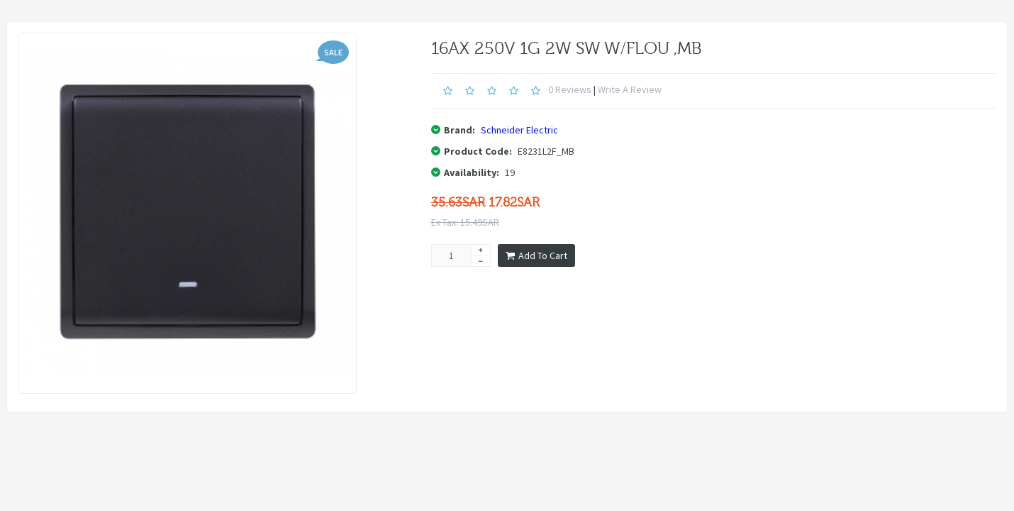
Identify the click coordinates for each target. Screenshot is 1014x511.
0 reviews (569, 89)
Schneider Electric (519, 129)
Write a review (630, 89)
